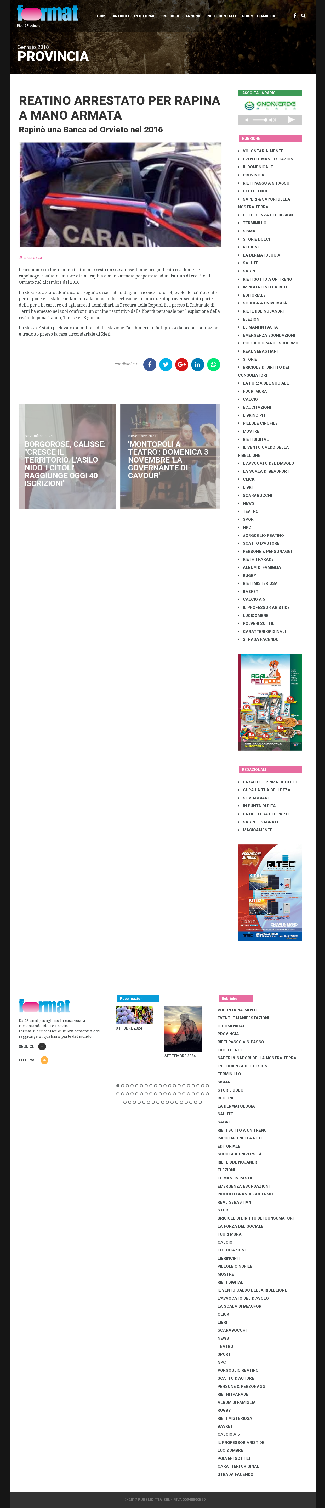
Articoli (121, 16)
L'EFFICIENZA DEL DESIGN (265, 215)
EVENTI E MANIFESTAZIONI (266, 159)
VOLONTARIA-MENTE (260, 151)
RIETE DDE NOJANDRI (261, 311)
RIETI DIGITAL (253, 439)
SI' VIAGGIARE (254, 798)
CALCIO (248, 399)
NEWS (246, 503)
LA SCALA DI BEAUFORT (263, 471)
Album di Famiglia (258, 16)
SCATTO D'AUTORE (259, 543)
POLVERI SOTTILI (256, 623)
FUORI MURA (252, 391)
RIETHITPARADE (256, 559)
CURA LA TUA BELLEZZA (264, 790)
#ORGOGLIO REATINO (261, 535)
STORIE (247, 359)
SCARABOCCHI (255, 495)
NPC (244, 527)
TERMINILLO (252, 223)
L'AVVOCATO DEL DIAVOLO (266, 463)
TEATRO (248, 511)
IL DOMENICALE (255, 167)
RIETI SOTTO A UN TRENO (265, 279)
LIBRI (245, 487)
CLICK (246, 479)
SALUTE (248, 263)
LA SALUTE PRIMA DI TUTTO (267, 782)
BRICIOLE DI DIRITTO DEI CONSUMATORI (256, 1218)
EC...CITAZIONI (254, 407)
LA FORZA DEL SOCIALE (263, 383)
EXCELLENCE (253, 191)
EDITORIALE (252, 295)
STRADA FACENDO (258, 639)
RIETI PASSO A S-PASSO (263, 183)
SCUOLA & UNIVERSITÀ (262, 303)
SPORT (247, 519)
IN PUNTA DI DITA (257, 806)
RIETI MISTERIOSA (258, 583)
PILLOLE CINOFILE (258, 423)
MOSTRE (248, 431)
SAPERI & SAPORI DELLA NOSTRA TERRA (257, 1058)
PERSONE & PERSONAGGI (265, 551)
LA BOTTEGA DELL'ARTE (264, 814)
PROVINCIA (251, 175)
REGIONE (249, 247)
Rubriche (171, 16)
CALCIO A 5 (251, 599)
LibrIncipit (252, 415)
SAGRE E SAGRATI (258, 822)
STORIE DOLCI (254, 239)
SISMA (246, 231)
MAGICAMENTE (255, 830)
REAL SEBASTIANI (258, 351)
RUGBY (247, 575)
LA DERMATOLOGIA (259, 255)
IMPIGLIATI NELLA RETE (263, 287)
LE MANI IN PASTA (258, 327)
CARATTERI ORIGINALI (262, 631)
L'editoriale (145, 16)
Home (102, 16)
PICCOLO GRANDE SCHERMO (268, 343)
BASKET (248, 591)
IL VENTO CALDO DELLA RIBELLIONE (252, 1290)
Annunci (193, 16)
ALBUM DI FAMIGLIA (259, 567)
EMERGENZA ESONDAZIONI (266, 335)
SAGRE (247, 271)
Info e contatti (221, 16)
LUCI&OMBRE (253, 615)
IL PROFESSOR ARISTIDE (264, 607)
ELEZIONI (249, 319)
